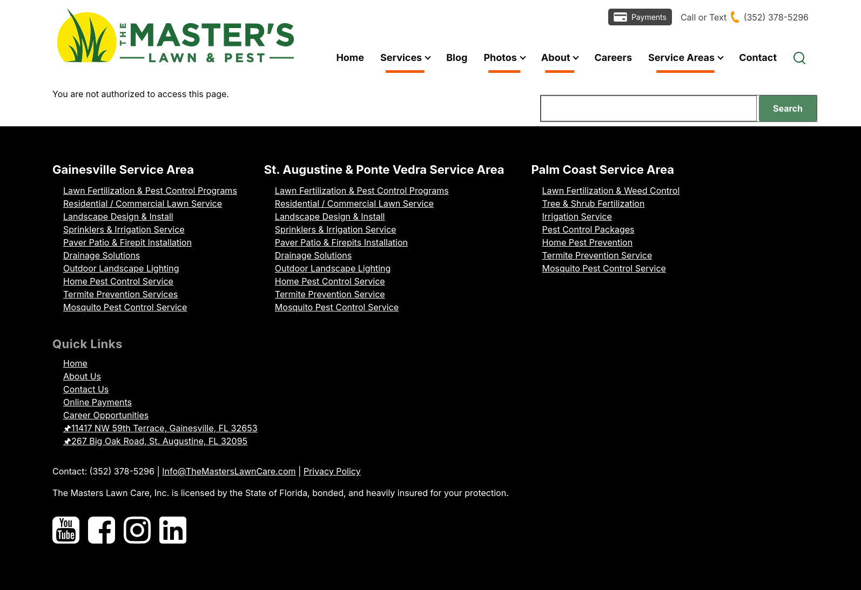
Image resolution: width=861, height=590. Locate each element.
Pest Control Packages (588, 229)
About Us (82, 376)
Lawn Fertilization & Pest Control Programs (150, 190)
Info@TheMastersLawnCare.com (228, 471)
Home (75, 363)
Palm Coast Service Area (603, 169)
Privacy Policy (332, 471)
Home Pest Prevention (587, 242)
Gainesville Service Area (123, 169)
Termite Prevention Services (120, 294)
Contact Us (86, 389)
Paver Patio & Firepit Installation (127, 242)
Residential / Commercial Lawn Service (142, 203)
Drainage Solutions (101, 255)
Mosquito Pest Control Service (125, 307)
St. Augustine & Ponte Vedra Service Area (384, 169)
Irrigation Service (577, 216)
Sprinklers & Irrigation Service (124, 229)
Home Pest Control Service (118, 281)
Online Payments (97, 402)
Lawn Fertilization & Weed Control (611, 190)
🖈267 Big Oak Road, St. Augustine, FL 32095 (155, 441)
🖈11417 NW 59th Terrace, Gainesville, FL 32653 (160, 428)
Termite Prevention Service (330, 294)
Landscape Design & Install (118, 216)
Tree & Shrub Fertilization (593, 203)
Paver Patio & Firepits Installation (341, 242)
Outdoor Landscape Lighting (121, 268)
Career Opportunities (106, 415)
